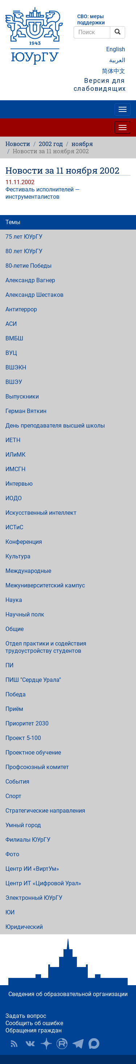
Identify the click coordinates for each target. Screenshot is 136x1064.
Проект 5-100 (23, 738)
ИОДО (13, 498)
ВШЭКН (15, 367)
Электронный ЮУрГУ (33, 897)
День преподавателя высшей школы (55, 425)
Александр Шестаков (34, 294)
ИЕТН (12, 440)
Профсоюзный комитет (37, 767)
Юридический (24, 926)
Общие (14, 629)
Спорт (13, 796)
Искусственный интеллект (41, 512)
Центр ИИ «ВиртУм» (32, 868)
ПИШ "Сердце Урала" (33, 679)
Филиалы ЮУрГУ (27, 839)
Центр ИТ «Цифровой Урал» (43, 883)
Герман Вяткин (25, 411)
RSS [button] (14, 1043)
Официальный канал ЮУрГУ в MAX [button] (94, 1043)
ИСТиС (14, 527)
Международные (28, 570)
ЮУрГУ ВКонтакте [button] (30, 1043)
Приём (14, 708)
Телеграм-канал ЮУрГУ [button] (78, 1043)
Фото (12, 854)
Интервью (19, 483)
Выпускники (22, 396)
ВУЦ (11, 352)
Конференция (23, 541)
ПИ (9, 665)
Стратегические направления (45, 810)
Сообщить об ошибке (34, 1023)
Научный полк (24, 614)
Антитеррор (21, 309)
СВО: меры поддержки (91, 19)
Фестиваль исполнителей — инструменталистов (42, 193)
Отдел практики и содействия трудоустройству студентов (45, 647)
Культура (17, 556)
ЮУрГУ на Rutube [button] (62, 1043)
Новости (17, 143)
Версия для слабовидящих (100, 85)
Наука (13, 599)
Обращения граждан (33, 1030)
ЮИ (10, 912)
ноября (82, 143)
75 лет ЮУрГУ (23, 236)
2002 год (51, 143)
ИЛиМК (15, 454)
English (115, 49)
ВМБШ (14, 338)
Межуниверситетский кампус (45, 585)
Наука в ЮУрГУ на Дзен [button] (46, 1043)
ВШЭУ (13, 382)
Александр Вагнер (30, 280)
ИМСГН (15, 469)
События (17, 781)
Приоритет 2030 (27, 723)
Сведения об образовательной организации (68, 994)
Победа (15, 694)
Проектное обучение (33, 752)
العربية (117, 60)
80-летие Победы (28, 265)
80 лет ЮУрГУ (23, 251)
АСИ (11, 323)
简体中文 (113, 71)
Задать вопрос (25, 1015)
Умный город (23, 825)
